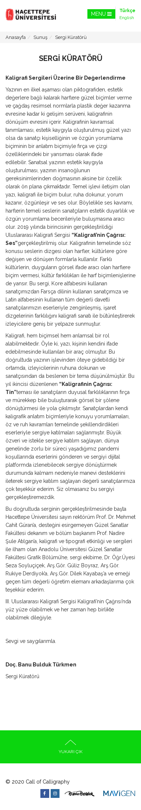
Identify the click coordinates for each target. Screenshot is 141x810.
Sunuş (40, 37)
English (126, 17)
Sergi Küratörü (71, 37)
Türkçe (127, 10)
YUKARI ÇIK (71, 747)
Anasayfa (16, 37)
